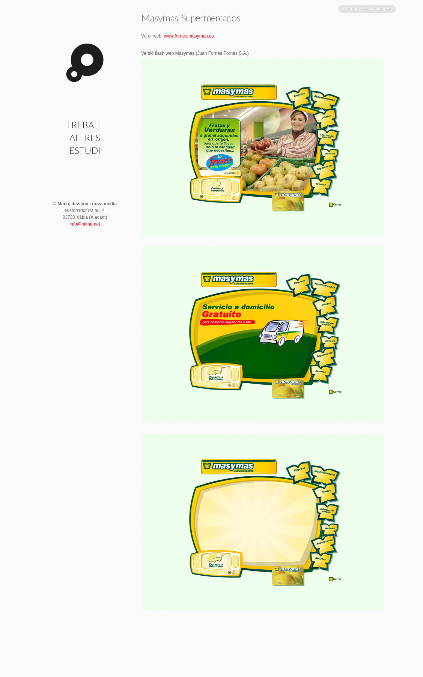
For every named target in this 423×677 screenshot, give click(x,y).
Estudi (85, 150)
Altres (84, 137)
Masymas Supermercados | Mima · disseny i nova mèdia (85, 63)
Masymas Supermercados (190, 18)
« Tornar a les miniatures (366, 9)
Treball (85, 124)
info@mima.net (85, 224)
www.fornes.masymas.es (189, 36)
